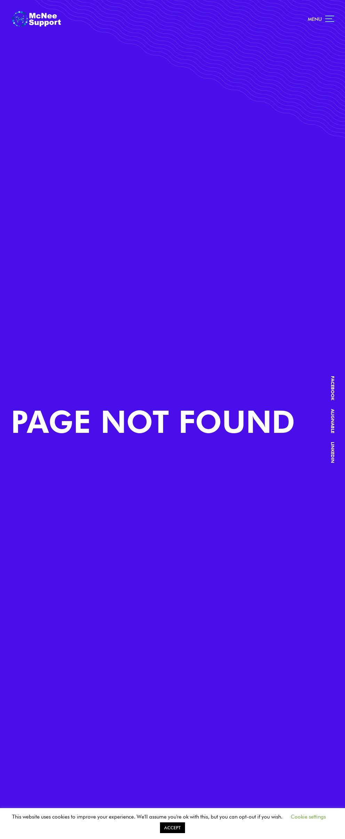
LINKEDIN (332, 452)
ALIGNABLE (332, 421)
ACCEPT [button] (172, 827)
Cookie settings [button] (308, 817)
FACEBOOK (332, 388)
